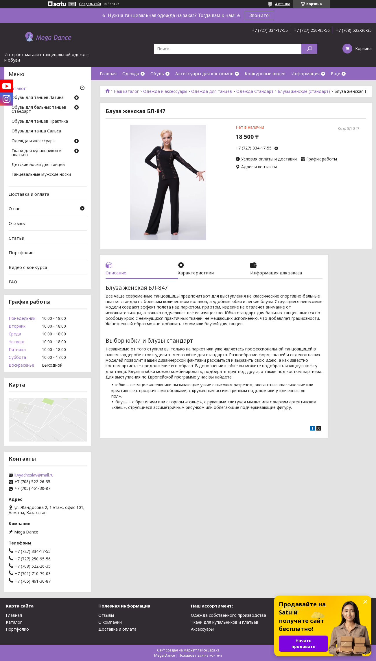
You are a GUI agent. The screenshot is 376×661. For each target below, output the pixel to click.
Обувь (157, 73)
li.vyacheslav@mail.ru (34, 475)
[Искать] (309, 49)
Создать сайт (90, 4)
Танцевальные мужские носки (41, 174)
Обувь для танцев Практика (40, 121)
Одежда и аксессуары (165, 91)
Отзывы (17, 223)
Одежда (130, 73)
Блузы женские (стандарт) (304, 91)
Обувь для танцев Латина (38, 97)
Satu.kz (213, 650)
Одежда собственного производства (228, 615)
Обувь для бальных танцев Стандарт (39, 109)
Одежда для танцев (211, 91)
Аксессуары (202, 629)
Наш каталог (126, 91)
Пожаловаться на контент (200, 655)
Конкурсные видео (265, 73)
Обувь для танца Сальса (36, 131)
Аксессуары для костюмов (204, 73)
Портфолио (21, 252)
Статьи (16, 238)
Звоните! (259, 15)
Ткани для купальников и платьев (37, 153)
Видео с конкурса (28, 267)
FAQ (13, 282)
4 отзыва (282, 3)
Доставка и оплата (29, 194)
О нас (14, 208)
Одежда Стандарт (255, 91)
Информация (305, 73)
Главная (108, 73)
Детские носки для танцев (38, 165)
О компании (110, 622)
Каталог (17, 88)
